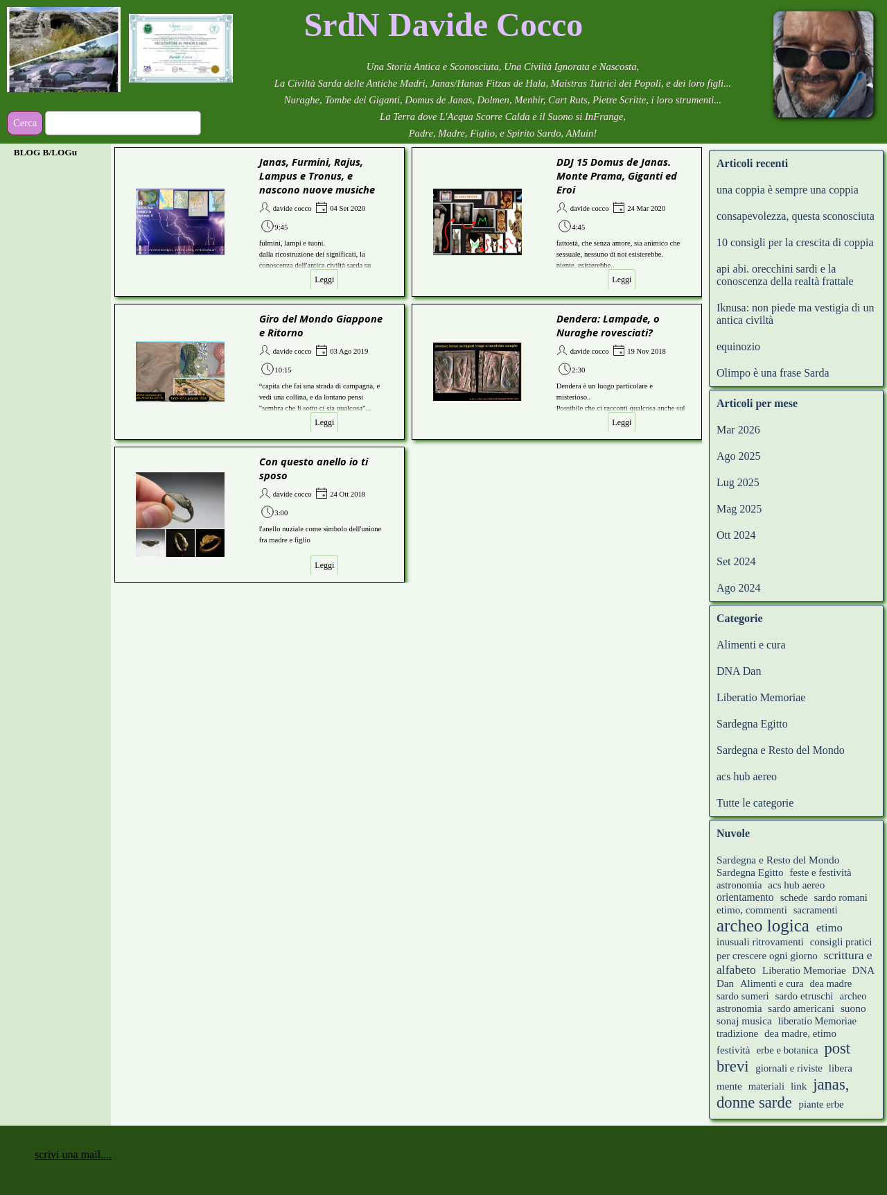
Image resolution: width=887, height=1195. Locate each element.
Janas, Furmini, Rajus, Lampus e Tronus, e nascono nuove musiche (317, 175)
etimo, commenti (752, 909)
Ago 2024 (739, 588)
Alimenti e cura (751, 645)
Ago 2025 (739, 456)
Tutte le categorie (755, 803)
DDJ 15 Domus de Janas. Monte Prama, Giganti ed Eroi (616, 175)
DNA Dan (739, 671)
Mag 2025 (739, 509)
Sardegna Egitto (752, 724)
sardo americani (801, 1008)
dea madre (830, 983)
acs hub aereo (747, 776)
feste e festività (820, 872)
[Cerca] (123, 123)
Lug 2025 (738, 482)
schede (794, 897)
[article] (259, 222)
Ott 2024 (736, 535)
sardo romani (841, 897)
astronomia (739, 885)
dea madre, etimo (800, 1033)
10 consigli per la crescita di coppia (795, 242)
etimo (829, 927)
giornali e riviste (789, 1068)
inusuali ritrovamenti (760, 941)
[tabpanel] (443, 25)
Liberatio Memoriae (761, 697)
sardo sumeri (743, 995)
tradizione (737, 1033)
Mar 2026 (738, 430)
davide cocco (292, 208)
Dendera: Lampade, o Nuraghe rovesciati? (608, 325)
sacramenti (815, 909)
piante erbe (821, 1104)
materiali (766, 1086)
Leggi (324, 279)
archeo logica (763, 925)
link (799, 1086)
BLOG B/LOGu (45, 152)
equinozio (738, 346)
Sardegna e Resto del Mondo (781, 750)
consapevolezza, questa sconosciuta (796, 216)
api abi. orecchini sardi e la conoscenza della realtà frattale (785, 275)
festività (733, 1050)
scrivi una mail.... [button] (73, 1154)
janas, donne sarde (783, 1093)
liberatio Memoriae (817, 1020)
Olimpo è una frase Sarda (773, 373)
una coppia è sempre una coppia (788, 190)
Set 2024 (736, 561)
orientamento (745, 897)
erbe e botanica (787, 1050)
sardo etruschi (804, 995)
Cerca (25, 122)
